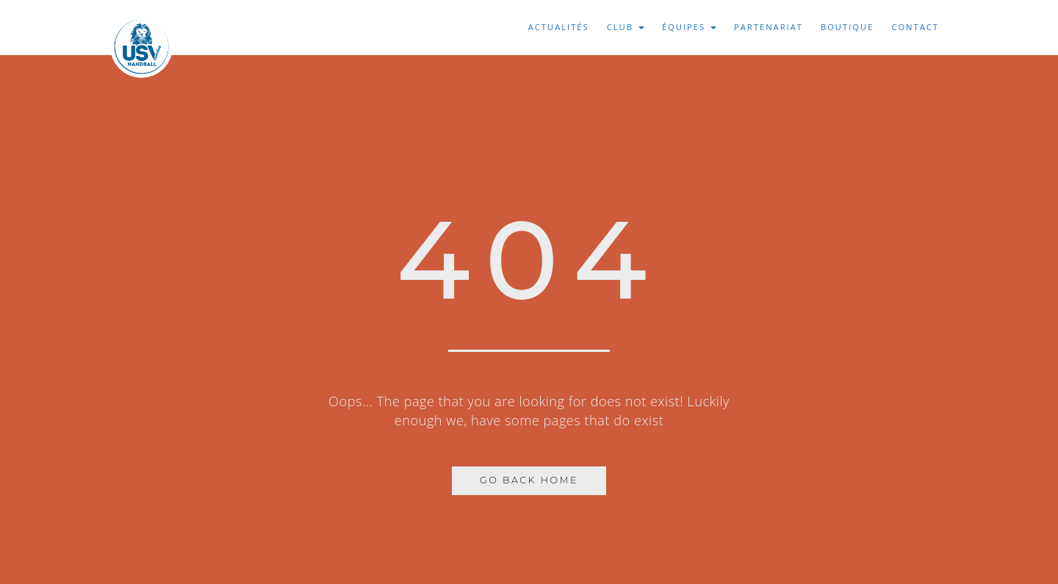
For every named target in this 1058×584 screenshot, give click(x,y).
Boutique (847, 26)
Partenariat (768, 26)
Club (625, 26)
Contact (915, 26)
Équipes (689, 26)
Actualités (558, 26)
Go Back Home (529, 480)
